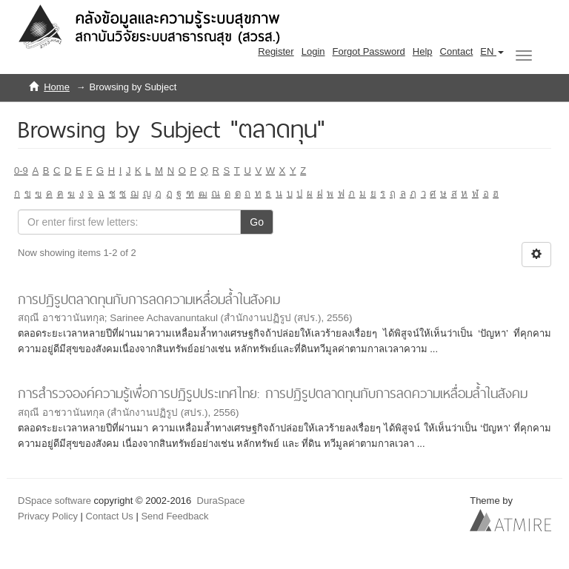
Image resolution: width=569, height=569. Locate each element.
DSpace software (54, 500)
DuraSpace (221, 500)
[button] (492, 52)
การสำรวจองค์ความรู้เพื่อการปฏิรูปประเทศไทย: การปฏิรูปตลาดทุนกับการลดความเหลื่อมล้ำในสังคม (273, 393)
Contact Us (109, 516)
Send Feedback (174, 516)
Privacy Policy (48, 516)
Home (57, 86)
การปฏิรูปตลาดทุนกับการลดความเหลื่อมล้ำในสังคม (149, 299)
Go (257, 222)
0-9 (21, 170)
